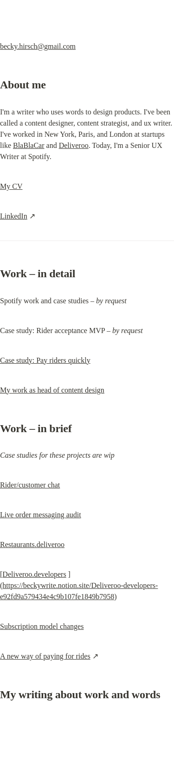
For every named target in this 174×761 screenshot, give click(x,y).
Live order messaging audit (40, 515)
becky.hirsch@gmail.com (38, 46)
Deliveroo (74, 145)
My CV (11, 186)
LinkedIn (13, 216)
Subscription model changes (42, 626)
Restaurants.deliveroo (32, 544)
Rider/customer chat (30, 485)
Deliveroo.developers (34, 574)
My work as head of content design (52, 390)
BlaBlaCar (29, 145)
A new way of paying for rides (45, 656)
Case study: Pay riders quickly (45, 360)
